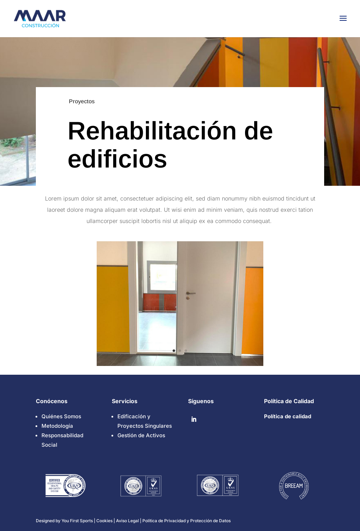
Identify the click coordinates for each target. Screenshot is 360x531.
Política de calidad (287, 416)
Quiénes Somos (61, 416)
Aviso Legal (127, 520)
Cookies (105, 520)
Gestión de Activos (141, 435)
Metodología (57, 425)
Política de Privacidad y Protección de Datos (186, 520)
